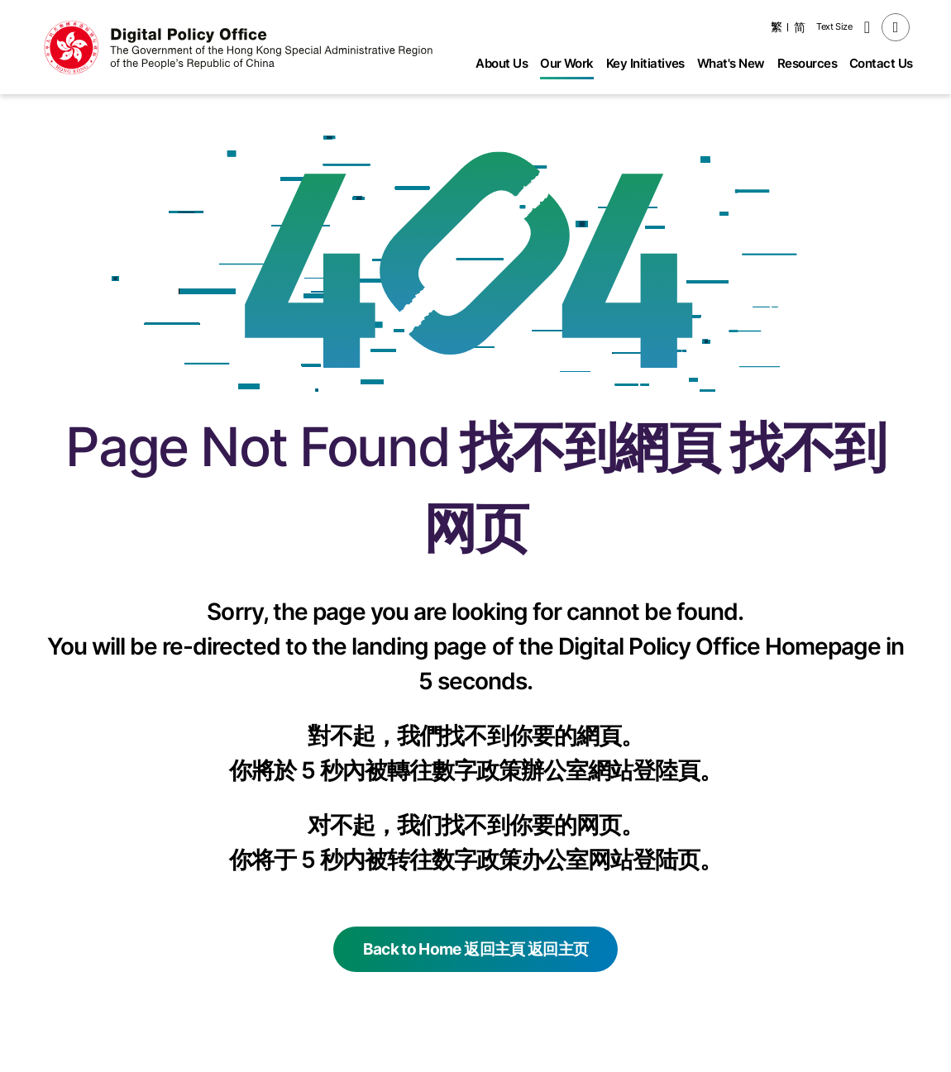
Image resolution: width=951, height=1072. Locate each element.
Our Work (567, 63)
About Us (502, 63)
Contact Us (881, 63)
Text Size (834, 26)
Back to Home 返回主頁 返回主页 (475, 949)
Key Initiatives (645, 63)
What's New (731, 63)
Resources (807, 63)
